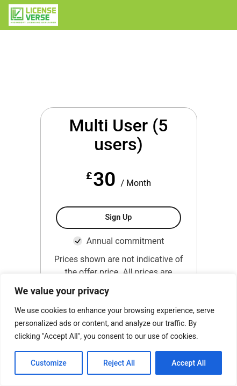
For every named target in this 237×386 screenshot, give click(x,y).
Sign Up (118, 217)
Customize (49, 363)
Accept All (188, 363)
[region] (118, 329)
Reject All (119, 363)
